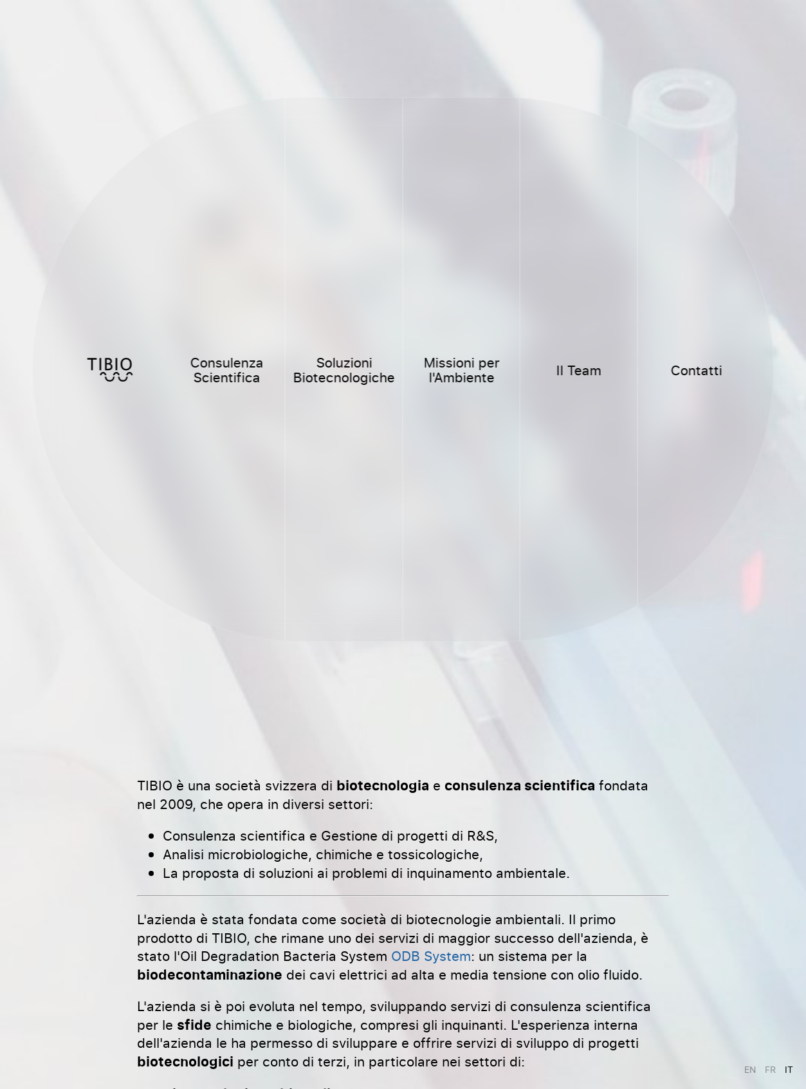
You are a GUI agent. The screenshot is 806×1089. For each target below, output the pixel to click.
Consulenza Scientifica (226, 369)
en (750, 1069)
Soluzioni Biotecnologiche (344, 369)
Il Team (578, 369)
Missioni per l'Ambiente (461, 369)
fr (770, 1069)
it (789, 1069)
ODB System (431, 955)
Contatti (696, 369)
